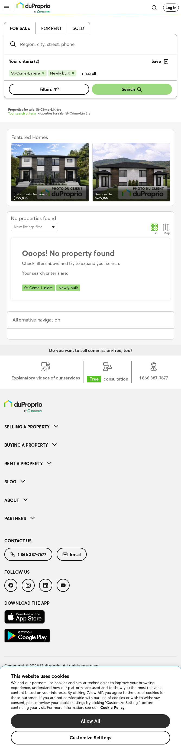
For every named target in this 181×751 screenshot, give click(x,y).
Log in (171, 7)
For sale (20, 28)
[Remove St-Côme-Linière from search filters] (28, 73)
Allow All (91, 721)
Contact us (17, 540)
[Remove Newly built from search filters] (62, 73)
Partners (19, 518)
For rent (51, 28)
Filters (49, 89)
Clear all (89, 74)
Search (132, 89)
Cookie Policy (112, 707)
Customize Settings (90, 737)
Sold (78, 28)
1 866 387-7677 (28, 554)
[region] (90, 708)
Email (72, 554)
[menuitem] (90, 426)
